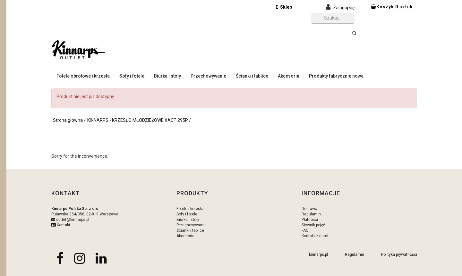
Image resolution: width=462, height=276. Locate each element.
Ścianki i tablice (252, 76)
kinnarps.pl (318, 254)
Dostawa (309, 208)
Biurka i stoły (167, 76)
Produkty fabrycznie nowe (336, 76)
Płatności (310, 219)
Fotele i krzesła (189, 208)
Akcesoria (288, 76)
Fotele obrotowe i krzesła (83, 76)
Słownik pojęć (313, 225)
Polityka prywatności (399, 254)
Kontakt (60, 225)
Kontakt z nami (315, 236)
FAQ (305, 230)
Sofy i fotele (131, 76)
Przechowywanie (208, 76)
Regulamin (311, 214)
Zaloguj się (344, 7)
